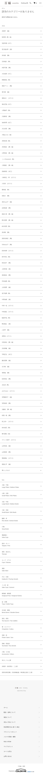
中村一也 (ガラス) (7, 305)
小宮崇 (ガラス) (7, 183)
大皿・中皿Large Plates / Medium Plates (10, 486)
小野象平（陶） (6, 110)
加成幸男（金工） (7, 122)
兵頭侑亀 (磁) (6, 348)
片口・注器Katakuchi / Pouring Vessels (10, 578)
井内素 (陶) (5, 55)
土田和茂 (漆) (6, 269)
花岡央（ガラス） (7, 336)
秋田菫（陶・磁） (7, 37)
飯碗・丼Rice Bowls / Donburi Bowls (10, 519)
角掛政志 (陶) (6, 275)
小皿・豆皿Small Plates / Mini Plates (9, 494)
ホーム (3, 8)
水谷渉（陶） (6, 385)
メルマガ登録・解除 (9, 736)
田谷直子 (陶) (6, 263)
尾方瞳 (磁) (5, 92)
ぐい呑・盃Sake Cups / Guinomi (8, 586)
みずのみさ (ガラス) (8, 391)
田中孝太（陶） (6, 257)
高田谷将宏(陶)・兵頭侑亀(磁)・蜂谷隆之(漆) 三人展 (17, 672)
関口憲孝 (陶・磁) (7, 220)
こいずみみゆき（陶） (8, 159)
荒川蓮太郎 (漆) (7, 49)
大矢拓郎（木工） (7, 73)
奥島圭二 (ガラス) (7, 98)
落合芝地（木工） (7, 104)
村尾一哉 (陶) (6, 415)
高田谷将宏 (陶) (7, 238)
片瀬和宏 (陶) (6, 116)
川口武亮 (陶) (6, 128)
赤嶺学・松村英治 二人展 (10, 666)
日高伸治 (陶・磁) (7, 342)
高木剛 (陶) (5, 232)
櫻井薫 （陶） (6, 189)
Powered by (21, 770)
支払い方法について (9, 722)
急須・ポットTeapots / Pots (6, 544)
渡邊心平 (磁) (6, 464)
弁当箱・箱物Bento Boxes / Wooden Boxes (10, 611)
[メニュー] (40, 3)
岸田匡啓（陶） (6, 141)
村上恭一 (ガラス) (7, 421)
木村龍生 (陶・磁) (7, 147)
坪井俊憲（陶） (6, 281)
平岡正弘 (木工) (7, 354)
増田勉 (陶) (5, 372)
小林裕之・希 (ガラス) (9, 177)
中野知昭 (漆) (6, 299)
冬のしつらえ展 (6, 660)
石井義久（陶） (6, 61)
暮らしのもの (6, 470)
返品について (8, 717)
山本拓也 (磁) (6, 446)
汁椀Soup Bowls (5, 528)
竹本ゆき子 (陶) (7, 244)
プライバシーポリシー (10, 732)
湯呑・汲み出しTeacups (6, 553)
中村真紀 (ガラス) (7, 311)
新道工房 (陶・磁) (7, 214)
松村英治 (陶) (6, 379)
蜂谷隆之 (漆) (6, 324)
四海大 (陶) (5, 196)
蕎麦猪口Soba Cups (5, 536)
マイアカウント (8, 746)
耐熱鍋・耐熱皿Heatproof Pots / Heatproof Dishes (12, 594)
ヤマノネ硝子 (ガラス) (9, 440)
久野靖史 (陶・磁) (7, 153)
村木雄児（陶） (6, 427)
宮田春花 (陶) (6, 403)
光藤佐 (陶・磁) (7, 409)
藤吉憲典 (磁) (6, 360)
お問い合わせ (8, 756)
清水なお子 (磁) (7, 202)
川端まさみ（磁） (7, 135)
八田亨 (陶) (5, 330)
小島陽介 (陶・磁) (7, 165)
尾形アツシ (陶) (7, 86)
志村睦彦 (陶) (6, 208)
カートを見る (8, 751)
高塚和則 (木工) (7, 171)
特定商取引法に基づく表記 (11, 727)
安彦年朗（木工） (7, 43)
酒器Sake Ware (5, 569)
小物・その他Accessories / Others (8, 653)
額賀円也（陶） (6, 318)
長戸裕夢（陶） (6, 293)
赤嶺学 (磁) (5, 31)
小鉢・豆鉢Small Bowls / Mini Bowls (9, 511)
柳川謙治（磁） (6, 434)
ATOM (9, 741)
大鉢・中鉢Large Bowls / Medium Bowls (10, 503)
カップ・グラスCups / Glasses (6, 561)
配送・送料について (9, 712)
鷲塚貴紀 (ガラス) (7, 458)
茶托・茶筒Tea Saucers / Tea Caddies (9, 620)
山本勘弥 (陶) (6, 452)
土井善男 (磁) (6, 287)
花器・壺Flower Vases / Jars (7, 636)
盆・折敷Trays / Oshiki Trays (7, 603)
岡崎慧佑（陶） (6, 80)
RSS (5, 741)
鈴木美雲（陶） (6, 226)
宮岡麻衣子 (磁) (7, 397)
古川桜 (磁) (5, 366)
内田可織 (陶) (6, 67)
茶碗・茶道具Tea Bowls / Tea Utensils (9, 645)
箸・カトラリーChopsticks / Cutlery (7, 628)
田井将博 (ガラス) (7, 250)
